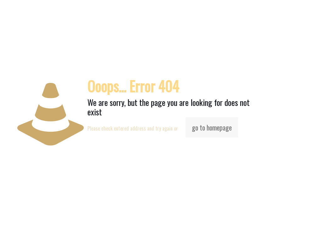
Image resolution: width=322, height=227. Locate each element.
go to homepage (212, 127)
